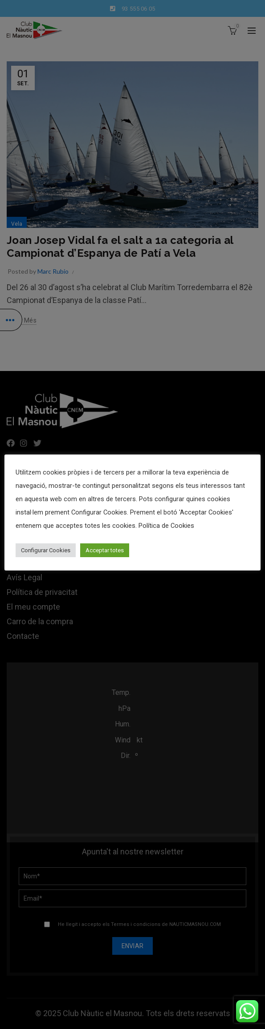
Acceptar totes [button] (105, 550)
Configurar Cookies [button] (45, 550)
